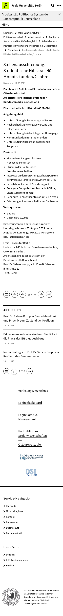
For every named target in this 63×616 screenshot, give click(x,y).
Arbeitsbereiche (36, 37)
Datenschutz (12, 527)
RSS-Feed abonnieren (17, 560)
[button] (6, 371)
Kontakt (10, 516)
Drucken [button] (10, 554)
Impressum (11, 522)
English (10, 565)
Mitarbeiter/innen (15, 511)
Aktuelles (12, 49)
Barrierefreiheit (14, 533)
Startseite (8, 32)
